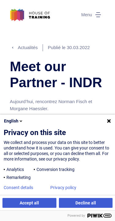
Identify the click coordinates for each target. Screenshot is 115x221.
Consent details (18, 187)
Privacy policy (63, 187)
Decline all (85, 202)
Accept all (29, 202)
